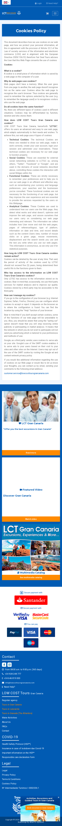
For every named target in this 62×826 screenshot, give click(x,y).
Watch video (31, 519)
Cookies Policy (9, 783)
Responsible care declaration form (18, 757)
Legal (4, 770)
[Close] (58, 797)
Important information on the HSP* (18, 753)
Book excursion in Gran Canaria (40, 808)
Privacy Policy (9, 775)
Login (38, 3)
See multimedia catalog (31, 577)
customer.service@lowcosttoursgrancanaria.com (26, 373)
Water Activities (9, 717)
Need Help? (52, 3)
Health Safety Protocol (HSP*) (16, 744)
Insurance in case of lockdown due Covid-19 (23, 748)
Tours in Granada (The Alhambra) (17, 713)
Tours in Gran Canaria (12, 704)
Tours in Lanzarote (11, 709)
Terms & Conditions (11, 779)
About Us (6, 722)
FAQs (4, 726)
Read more (31, 453)
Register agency (9, 700)
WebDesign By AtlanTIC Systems (31, 822)
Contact (5, 731)
